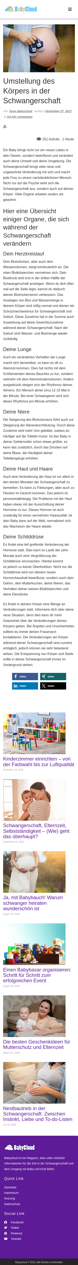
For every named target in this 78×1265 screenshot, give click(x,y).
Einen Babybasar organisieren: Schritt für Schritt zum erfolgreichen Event (37, 975)
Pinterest (13, 1233)
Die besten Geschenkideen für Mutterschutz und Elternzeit (36, 1044)
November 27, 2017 (58, 111)
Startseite (10, 1187)
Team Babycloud (20, 111)
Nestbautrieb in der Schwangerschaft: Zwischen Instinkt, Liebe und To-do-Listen (37, 1114)
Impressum (11, 1192)
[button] (25, 676)
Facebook (14, 1222)
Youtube (12, 1238)
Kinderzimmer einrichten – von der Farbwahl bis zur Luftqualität (38, 761)
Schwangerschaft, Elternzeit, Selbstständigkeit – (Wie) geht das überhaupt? (36, 831)
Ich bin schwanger (19, 116)
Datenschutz (12, 1204)
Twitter (11, 1227)
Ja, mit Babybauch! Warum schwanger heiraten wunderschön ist (33, 903)
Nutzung (9, 1198)
